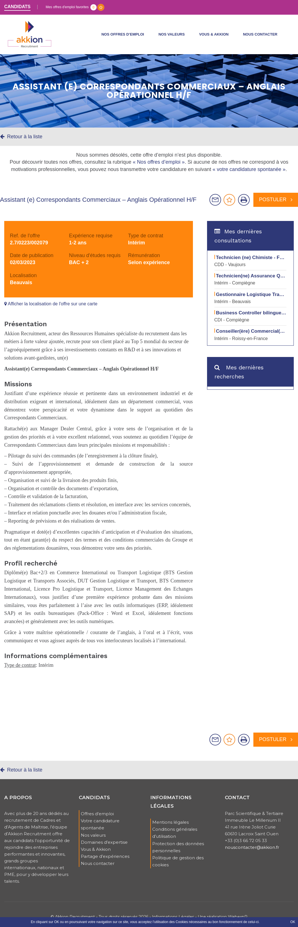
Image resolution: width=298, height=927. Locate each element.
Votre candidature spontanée (100, 828)
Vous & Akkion (214, 36)
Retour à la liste (21, 140)
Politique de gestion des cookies (178, 865)
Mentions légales (170, 826)
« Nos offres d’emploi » (159, 166)
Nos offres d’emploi (122, 36)
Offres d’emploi (97, 817)
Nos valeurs (171, 36)
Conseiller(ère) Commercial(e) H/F (254, 335)
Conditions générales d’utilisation (174, 836)
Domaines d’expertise (104, 846)
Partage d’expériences (105, 860)
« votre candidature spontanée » (249, 173)
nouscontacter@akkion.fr (252, 851)
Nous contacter (260, 36)
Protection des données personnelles (178, 851)
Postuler (275, 203)
